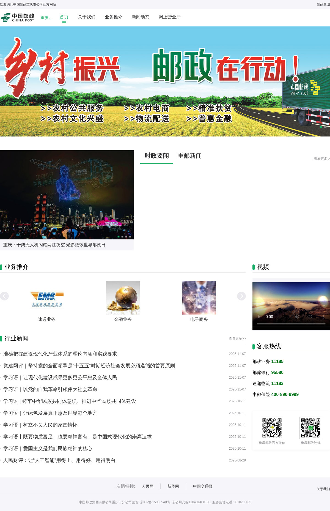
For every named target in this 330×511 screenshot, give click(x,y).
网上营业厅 (170, 17)
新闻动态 (140, 17)
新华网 (173, 486)
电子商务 (199, 319)
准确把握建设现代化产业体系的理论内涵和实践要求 (60, 354)
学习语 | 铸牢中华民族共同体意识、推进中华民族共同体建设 (69, 401)
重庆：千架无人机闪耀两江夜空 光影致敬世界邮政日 (54, 244)
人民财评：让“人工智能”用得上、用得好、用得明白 (59, 460)
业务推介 (113, 17)
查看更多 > (322, 159)
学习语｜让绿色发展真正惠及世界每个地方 (50, 413)
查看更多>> (237, 338)
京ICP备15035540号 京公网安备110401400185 (175, 502)
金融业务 (123, 319)
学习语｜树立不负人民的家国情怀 (40, 425)
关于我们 (86, 17)
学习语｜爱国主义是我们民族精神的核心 (47, 448)
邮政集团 (323, 4)
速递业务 (47, 319)
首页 (64, 17)
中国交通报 (202, 486)
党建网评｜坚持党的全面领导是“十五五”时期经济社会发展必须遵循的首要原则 (89, 365)
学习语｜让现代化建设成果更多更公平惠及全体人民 (60, 377)
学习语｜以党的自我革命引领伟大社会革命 (50, 389)
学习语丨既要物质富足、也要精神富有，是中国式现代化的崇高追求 (77, 436)
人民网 (147, 486)
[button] (241, 296)
